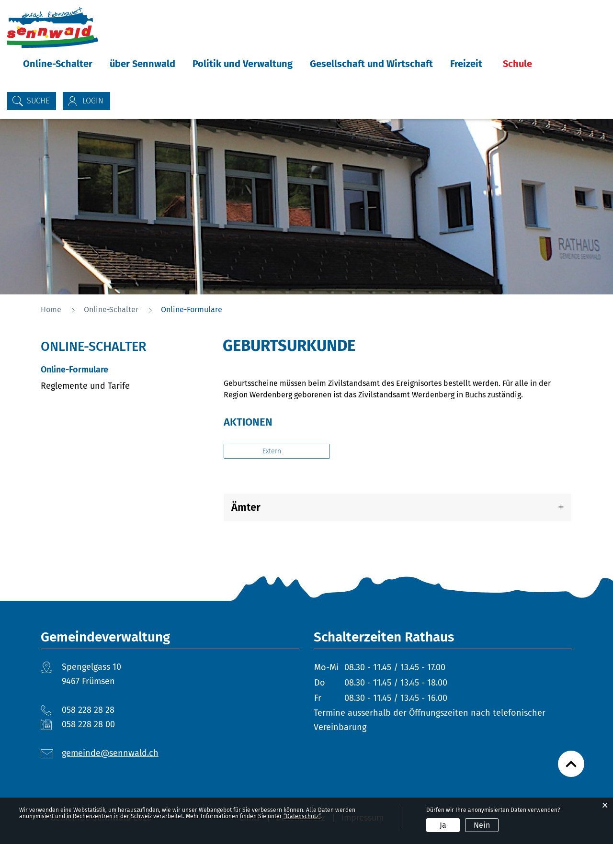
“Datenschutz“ (302, 816)
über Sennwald (142, 63)
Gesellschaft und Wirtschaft (371, 63)
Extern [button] (272, 451)
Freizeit (466, 63)
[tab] (397, 507)
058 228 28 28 (88, 710)
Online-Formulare (100, 369)
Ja (443, 825)
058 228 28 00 (88, 724)
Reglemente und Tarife (85, 386)
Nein (482, 825)
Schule (517, 63)
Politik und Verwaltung (243, 63)
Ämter (246, 507)
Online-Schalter (57, 63)
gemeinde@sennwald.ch (110, 753)
